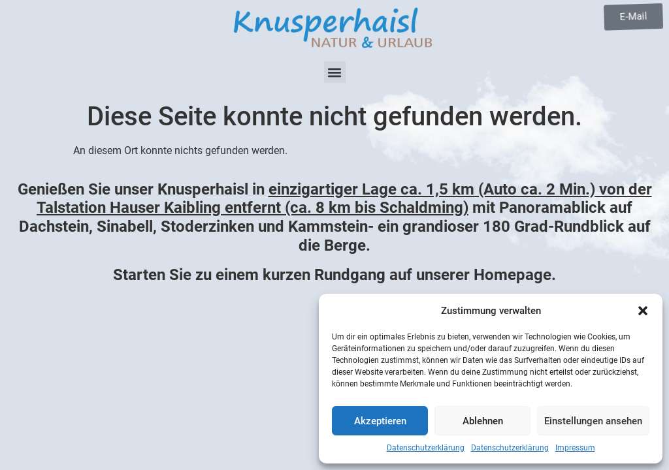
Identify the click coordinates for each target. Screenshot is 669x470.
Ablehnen (483, 421)
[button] (642, 310)
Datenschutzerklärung (426, 447)
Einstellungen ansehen (593, 421)
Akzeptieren (380, 421)
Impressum (575, 447)
